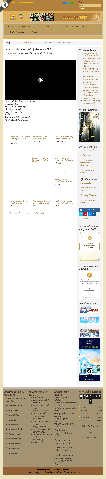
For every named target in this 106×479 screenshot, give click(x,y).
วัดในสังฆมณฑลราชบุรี (74, 26)
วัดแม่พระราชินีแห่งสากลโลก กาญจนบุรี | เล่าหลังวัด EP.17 (20, 138)
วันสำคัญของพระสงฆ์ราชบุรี (87, 201)
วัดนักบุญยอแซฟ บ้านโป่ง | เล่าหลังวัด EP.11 (19, 202)
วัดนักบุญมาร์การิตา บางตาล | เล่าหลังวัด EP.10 (41, 202)
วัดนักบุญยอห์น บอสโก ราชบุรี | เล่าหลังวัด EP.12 (63, 180)
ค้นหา (82, 9)
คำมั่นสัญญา (58, 400)
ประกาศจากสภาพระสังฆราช (87, 171)
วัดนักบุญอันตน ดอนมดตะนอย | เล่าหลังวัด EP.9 (64, 202)
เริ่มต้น (9, 213)
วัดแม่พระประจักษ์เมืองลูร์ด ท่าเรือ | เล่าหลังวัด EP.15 (65, 137)
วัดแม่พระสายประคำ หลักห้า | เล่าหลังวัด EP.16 (42, 137)
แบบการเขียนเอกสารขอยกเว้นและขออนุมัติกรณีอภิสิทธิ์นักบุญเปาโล (64, 461)
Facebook (85, 218)
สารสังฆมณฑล (85, 155)
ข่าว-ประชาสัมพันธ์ (87, 150)
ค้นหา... (81, 2)
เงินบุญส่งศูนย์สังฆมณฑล (88, 195)
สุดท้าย (43, 213)
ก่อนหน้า (17, 213)
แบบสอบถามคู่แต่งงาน (61, 397)
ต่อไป (36, 213)
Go (74, 57)
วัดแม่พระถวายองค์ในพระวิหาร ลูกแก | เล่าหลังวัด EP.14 (40, 160)
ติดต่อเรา (35, 32)
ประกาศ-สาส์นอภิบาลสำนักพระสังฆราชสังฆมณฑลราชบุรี (87, 162)
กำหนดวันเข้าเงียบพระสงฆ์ (88, 189)
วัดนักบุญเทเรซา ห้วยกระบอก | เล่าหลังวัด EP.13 (63, 159)
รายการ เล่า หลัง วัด (12, 53)
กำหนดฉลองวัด (85, 183)
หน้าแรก (9, 26)
